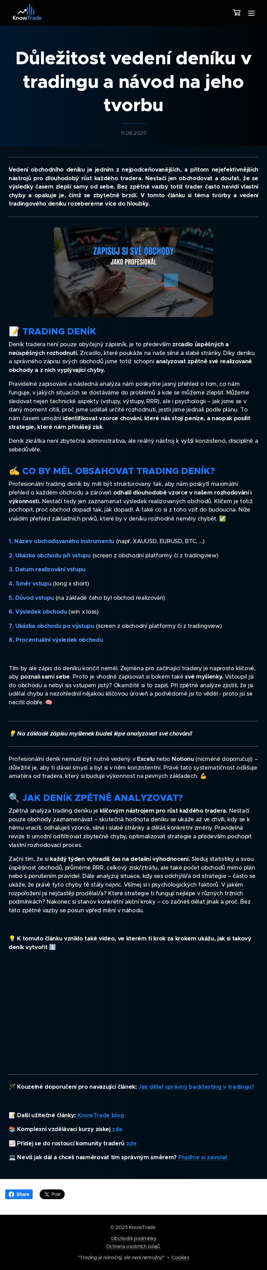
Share (19, 1194)
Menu (251, 13)
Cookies (180, 1257)
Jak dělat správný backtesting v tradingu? (196, 1086)
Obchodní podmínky (133, 1238)
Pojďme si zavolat (202, 1157)
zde (117, 1129)
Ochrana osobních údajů (133, 1246)
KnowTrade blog (101, 1115)
